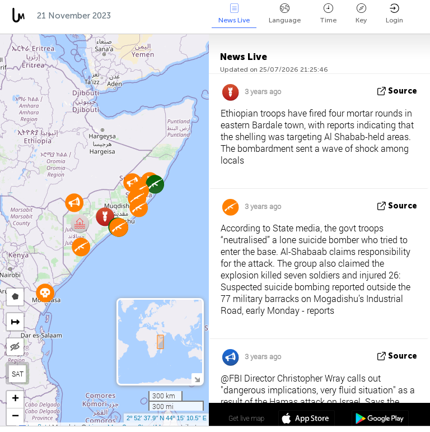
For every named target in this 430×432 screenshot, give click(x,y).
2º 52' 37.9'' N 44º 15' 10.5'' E (167, 418)
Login (394, 13)
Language (285, 13)
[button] (80, 223)
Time (328, 13)
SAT (18, 373)
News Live (234, 13)
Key (361, 13)
